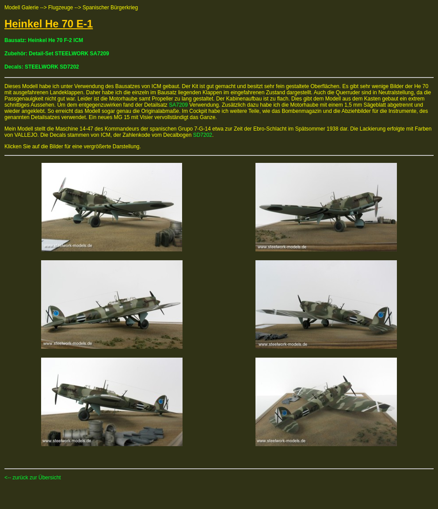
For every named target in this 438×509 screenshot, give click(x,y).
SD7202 (202, 135)
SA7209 (178, 105)
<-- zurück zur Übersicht (32, 477)
